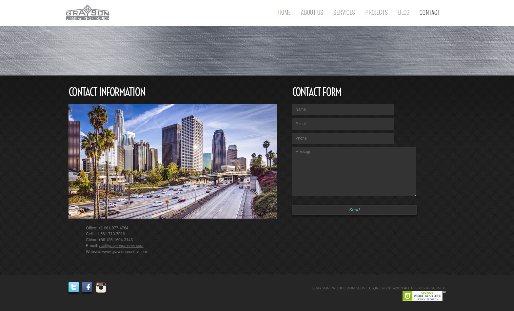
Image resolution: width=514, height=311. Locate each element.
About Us (312, 12)
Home (284, 12)
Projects (376, 12)
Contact (430, 12)
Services (344, 12)
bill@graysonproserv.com (121, 245)
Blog (403, 12)
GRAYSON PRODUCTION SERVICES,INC (346, 288)
